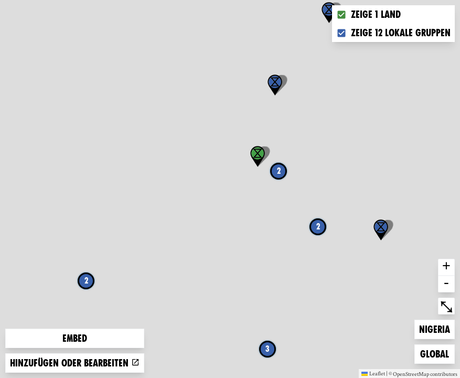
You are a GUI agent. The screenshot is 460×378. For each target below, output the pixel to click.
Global (437, 353)
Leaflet (373, 373)
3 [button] (267, 349)
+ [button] (446, 267)
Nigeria (436, 328)
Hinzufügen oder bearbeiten (75, 363)
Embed (74, 338)
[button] (329, 12)
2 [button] (86, 281)
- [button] (446, 284)
